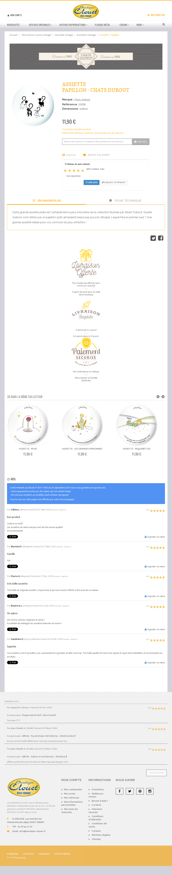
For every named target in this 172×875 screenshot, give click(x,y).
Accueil (13, 35)
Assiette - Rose (28, 449)
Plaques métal (102, 24)
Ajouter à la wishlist (98, 154)
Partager (160, 238)
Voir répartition (73, 175)
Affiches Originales (39, 24)
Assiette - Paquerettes (136, 449)
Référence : (70, 104)
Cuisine (123, 24)
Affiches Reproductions (72, 24)
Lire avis (91, 182)
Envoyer (142, 141)
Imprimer (71, 155)
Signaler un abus (154, 537)
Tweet (153, 238)
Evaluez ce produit (114, 182)
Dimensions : (71, 108)
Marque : (68, 99)
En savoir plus (46, 200)
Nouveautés (13, 24)
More (139, 24)
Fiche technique (125, 200)
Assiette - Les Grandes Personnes (82, 449)
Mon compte (16, 15)
